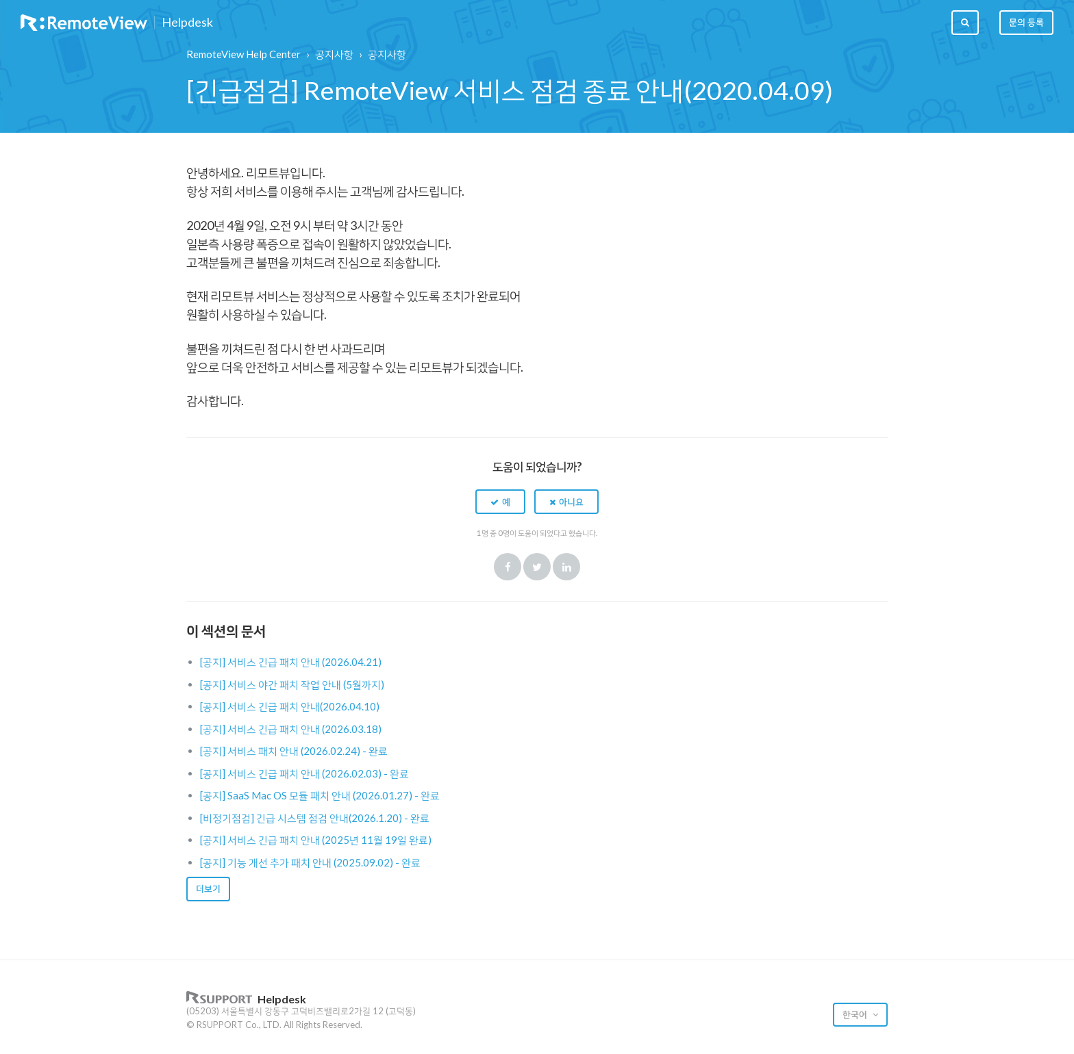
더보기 (208, 888)
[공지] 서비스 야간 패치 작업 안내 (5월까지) (292, 684)
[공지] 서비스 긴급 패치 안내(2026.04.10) (289, 706)
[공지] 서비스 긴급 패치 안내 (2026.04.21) (291, 662)
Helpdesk (187, 22)
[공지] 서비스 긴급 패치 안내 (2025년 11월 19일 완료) (316, 840)
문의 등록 (1026, 21)
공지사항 (334, 54)
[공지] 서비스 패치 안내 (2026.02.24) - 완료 (294, 751)
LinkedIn (566, 566)
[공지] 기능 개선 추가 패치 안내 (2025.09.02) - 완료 (310, 862)
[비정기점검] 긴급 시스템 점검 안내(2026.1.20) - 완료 (314, 818)
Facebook (507, 566)
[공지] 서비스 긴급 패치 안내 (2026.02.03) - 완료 (304, 773)
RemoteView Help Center (243, 54)
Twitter (537, 566)
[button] (500, 501)
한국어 (855, 1014)
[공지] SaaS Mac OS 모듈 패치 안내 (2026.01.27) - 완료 (320, 795)
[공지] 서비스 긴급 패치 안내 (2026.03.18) (291, 729)
